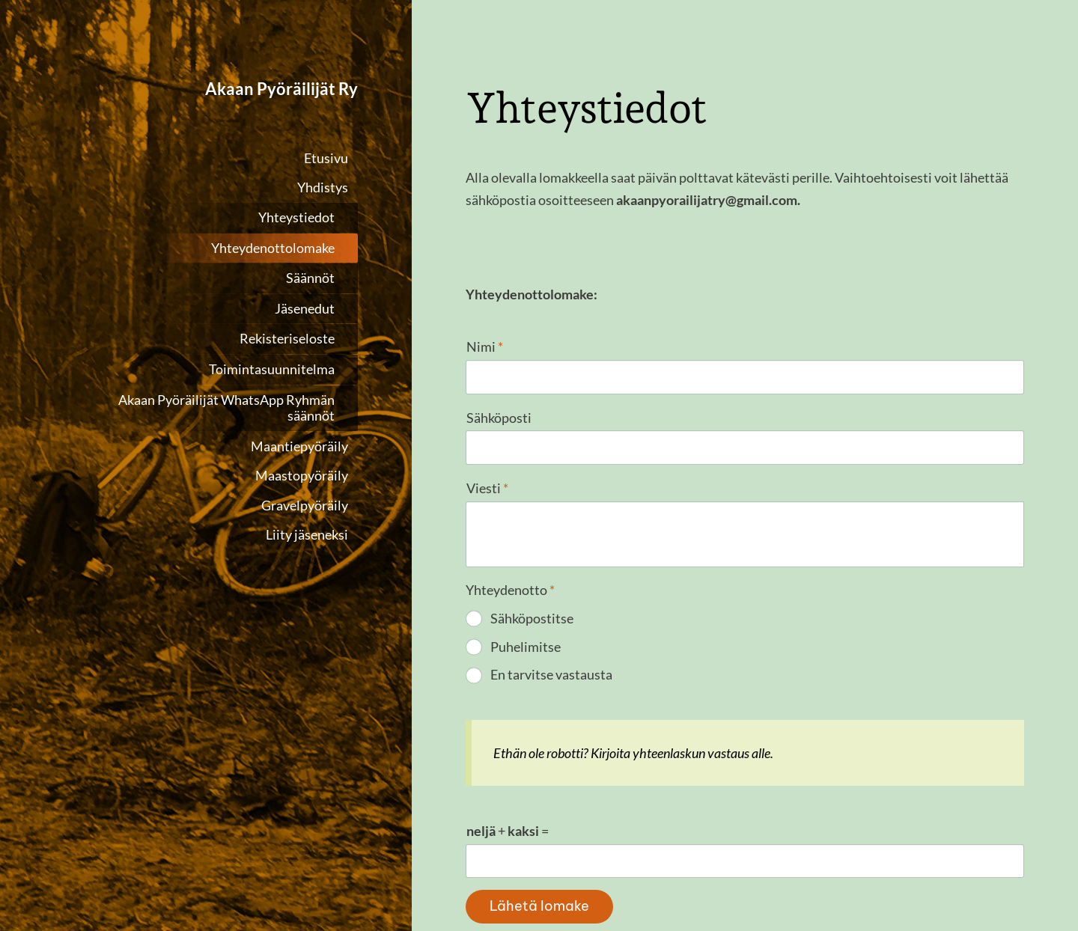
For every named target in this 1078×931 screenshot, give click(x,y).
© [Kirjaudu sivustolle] (472, 867)
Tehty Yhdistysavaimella (977, 867)
